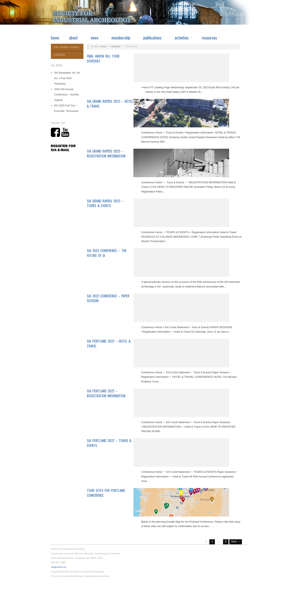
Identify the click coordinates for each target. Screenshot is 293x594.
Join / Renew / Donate (66, 47)
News (94, 38)
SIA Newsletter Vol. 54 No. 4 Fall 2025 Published (67, 78)
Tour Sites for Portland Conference (106, 493)
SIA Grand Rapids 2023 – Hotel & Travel (110, 104)
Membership (121, 38)
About (73, 38)
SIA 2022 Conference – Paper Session (108, 298)
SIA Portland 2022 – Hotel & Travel (109, 343)
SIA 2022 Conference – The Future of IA (107, 253)
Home (55, 38)
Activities (182, 38)
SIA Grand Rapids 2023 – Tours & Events (105, 203)
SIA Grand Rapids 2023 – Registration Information (106, 153)
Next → (235, 541)
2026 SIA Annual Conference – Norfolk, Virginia (66, 95)
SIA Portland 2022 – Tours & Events (109, 443)
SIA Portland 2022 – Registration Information (106, 393)
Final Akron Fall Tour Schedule (103, 58)
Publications (152, 38)
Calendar (59, 55)
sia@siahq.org (58, 567)
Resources (209, 38)
